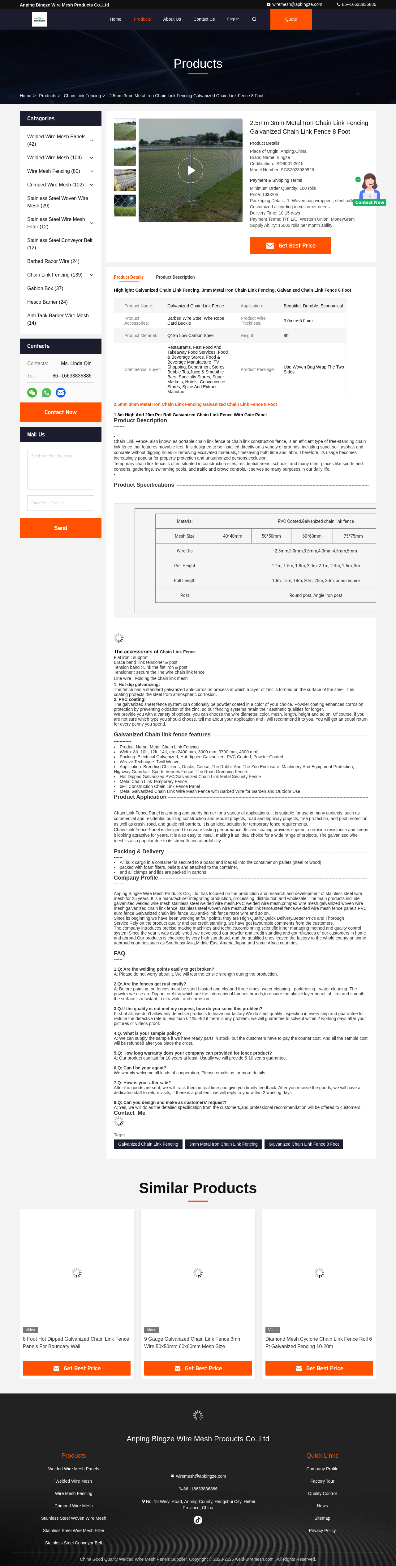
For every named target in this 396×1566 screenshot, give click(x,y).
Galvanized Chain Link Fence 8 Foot (304, 1144)
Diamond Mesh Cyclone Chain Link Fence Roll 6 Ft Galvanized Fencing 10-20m (318, 1342)
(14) (58, 319)
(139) (55, 274)
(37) (45, 288)
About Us (172, 19)
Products (142, 19)
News (322, 1505)
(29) (57, 202)
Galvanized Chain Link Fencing (148, 1144)
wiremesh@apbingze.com (294, 4)
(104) (54, 157)
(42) (56, 140)
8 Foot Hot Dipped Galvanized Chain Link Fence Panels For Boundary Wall (76, 1342)
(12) (56, 223)
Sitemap (322, 1518)
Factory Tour (322, 1481)
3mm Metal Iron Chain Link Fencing (223, 1144)
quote (291, 19)
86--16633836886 (356, 4)
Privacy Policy (322, 1530)
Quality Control (322, 1493)
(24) (53, 261)
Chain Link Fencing (82, 95)
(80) (53, 171)
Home (115, 19)
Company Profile (322, 1468)
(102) (55, 184)
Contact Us (204, 19)
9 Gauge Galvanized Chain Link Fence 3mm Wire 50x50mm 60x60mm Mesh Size (193, 1342)
